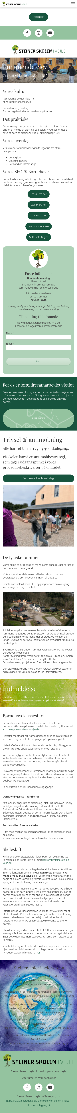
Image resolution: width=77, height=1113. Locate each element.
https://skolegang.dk (38, 1105)
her (38, 952)
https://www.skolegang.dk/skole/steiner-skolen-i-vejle (38, 1100)
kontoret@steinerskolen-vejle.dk (21, 729)
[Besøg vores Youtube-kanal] (50, 33)
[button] (73, 3)
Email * (10, 343)
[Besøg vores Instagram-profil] (39, 33)
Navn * (10, 333)
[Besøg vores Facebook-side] (27, 33)
